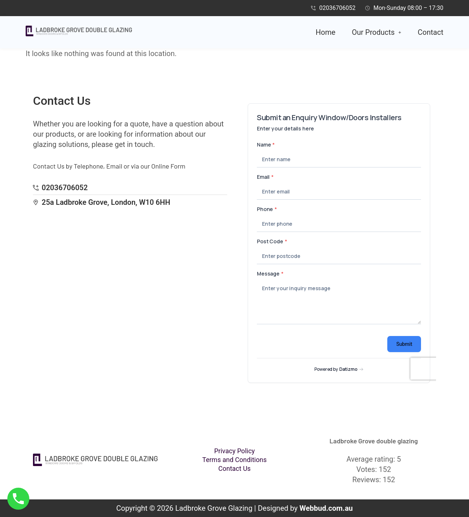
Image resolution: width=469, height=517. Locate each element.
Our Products (376, 32)
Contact (430, 32)
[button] (376, 32)
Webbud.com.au (326, 508)
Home (326, 32)
